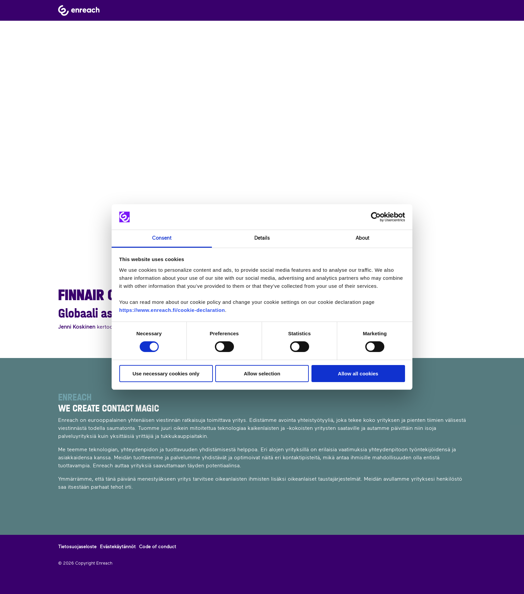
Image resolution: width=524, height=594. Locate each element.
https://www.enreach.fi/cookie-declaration (172, 310)
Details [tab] (262, 238)
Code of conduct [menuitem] (157, 546)
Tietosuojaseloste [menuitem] (77, 546)
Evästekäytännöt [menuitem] (118, 546)
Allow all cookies (358, 373)
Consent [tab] (161, 238)
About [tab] (362, 238)
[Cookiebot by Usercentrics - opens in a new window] (376, 217)
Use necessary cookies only (165, 373)
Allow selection (262, 373)
